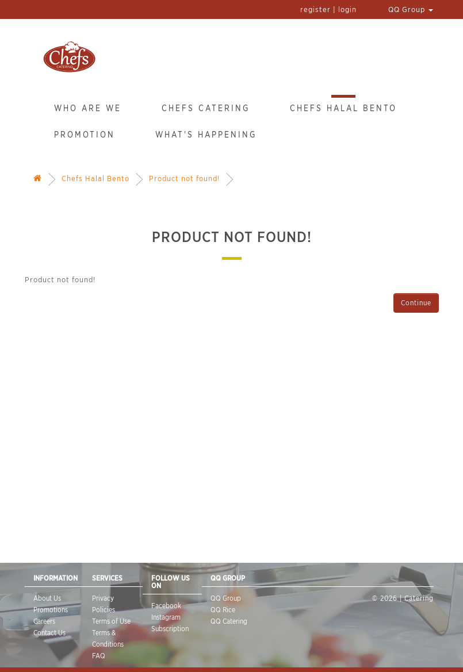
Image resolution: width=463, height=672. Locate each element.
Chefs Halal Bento (343, 108)
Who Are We (87, 108)
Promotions (50, 609)
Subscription (170, 628)
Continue (416, 302)
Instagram (166, 617)
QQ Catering (229, 621)
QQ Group (410, 9)
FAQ (98, 655)
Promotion (84, 134)
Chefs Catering (206, 108)
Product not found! (184, 178)
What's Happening (206, 134)
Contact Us (49, 632)
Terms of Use (111, 621)
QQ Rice (223, 609)
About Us (47, 598)
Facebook (166, 605)
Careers (44, 621)
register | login (328, 9)
